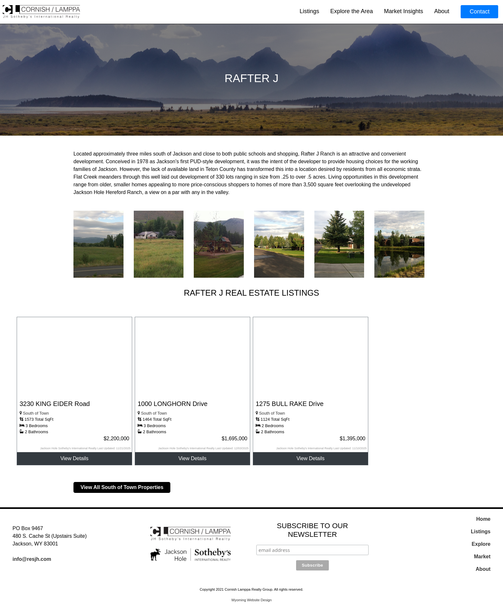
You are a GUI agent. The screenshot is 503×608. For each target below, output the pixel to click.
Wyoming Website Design (251, 600)
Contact (480, 11)
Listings (309, 11)
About (441, 11)
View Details (74, 458)
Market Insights (403, 11)
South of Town (34, 413)
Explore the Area (351, 11)
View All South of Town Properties (122, 487)
